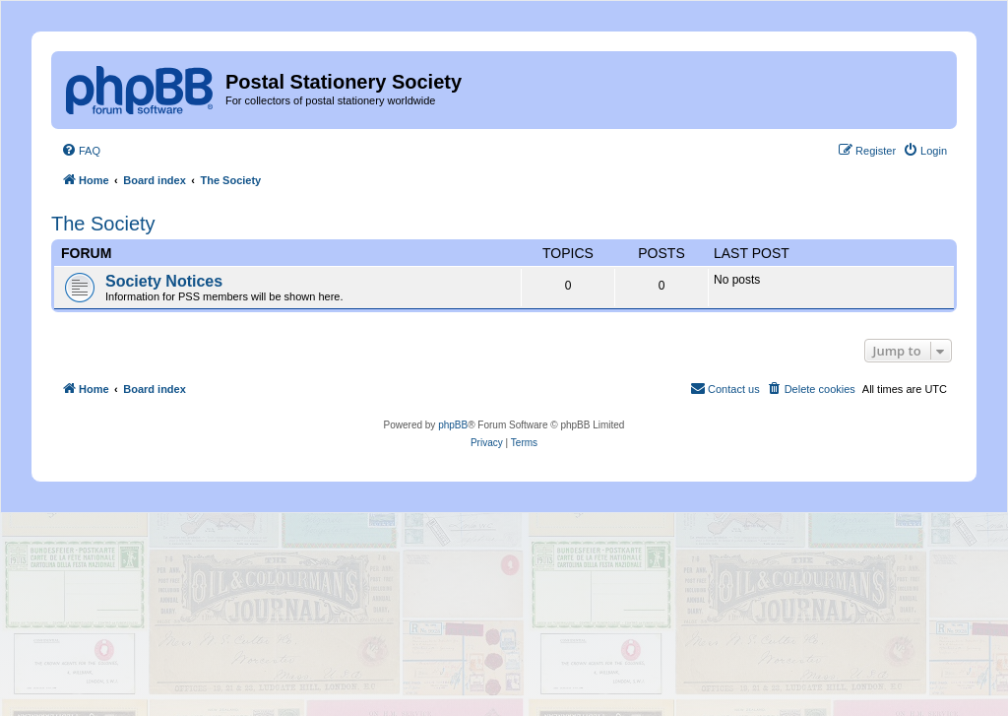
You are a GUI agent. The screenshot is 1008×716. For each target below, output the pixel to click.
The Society (103, 223)
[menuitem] (80, 151)
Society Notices (163, 281)
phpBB (453, 425)
